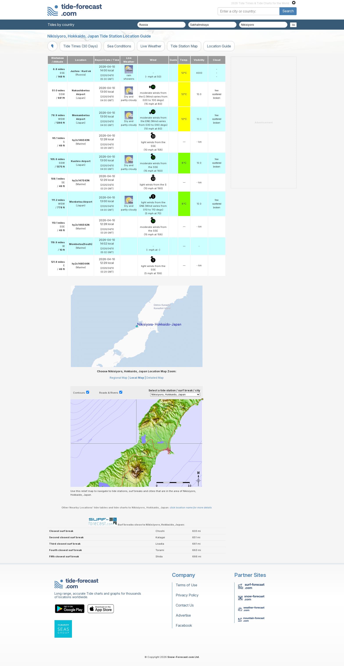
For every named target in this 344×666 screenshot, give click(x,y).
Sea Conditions (119, 46)
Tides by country (61, 24)
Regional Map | (119, 377)
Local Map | (138, 377)
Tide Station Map (184, 46)
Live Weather (150, 46)
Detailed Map (155, 377)
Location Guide (219, 46)
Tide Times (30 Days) (80, 46)
